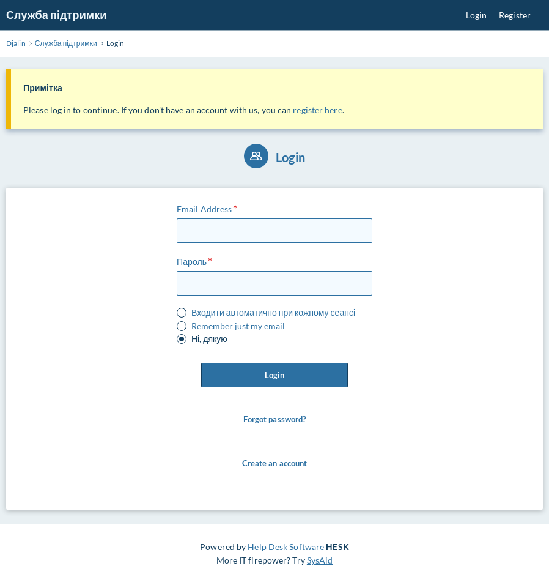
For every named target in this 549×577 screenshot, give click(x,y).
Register (515, 15)
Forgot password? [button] (274, 419)
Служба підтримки (56, 14)
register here (317, 110)
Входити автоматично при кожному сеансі (273, 313)
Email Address (204, 209)
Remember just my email (238, 326)
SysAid (320, 560)
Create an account (275, 463)
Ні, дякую (209, 339)
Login (476, 15)
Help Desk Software (286, 547)
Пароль (192, 261)
